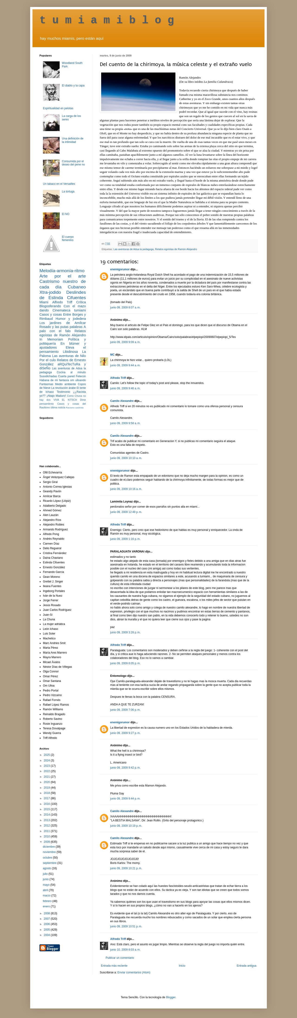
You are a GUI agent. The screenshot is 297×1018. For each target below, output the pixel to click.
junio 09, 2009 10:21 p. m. (126, 868)
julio (45, 874)
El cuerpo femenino (68, 238)
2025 (47, 755)
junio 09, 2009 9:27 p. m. (125, 733)
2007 (47, 918)
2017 (47, 798)
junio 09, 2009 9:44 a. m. (125, 365)
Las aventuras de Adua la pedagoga (133, 249)
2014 (47, 814)
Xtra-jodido (50, 292)
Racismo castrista (75, 407)
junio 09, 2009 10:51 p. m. (126, 926)
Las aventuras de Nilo (69, 356)
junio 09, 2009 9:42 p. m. (125, 767)
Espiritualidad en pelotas (58, 108)
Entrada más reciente (114, 965)
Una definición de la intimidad (73, 140)
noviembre (49, 852)
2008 (47, 913)
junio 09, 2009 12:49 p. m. (126, 512)
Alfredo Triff (118, 378)
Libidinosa (70, 352)
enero (47, 906)
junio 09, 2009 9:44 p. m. (125, 798)
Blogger (170, 997)
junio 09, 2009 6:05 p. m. (125, 663)
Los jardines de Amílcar (62, 323)
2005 (47, 929)
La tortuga (68, 191)
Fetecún (81, 376)
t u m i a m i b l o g (106, 20)
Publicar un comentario (120, 957)
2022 (47, 771)
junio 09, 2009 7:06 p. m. (125, 709)
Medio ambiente (65, 384)
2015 (47, 809)
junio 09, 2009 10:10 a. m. (126, 458)
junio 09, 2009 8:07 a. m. (125, 307)
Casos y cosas (50, 314)
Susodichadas (48, 376)
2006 (47, 924)
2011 (47, 831)
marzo (47, 895)
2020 (47, 782)
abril (46, 890)
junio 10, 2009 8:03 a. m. (125, 949)
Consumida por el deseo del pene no (73, 163)
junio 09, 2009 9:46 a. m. (125, 388)
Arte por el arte (62, 276)
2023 (47, 765)
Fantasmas (46, 384)
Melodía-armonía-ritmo (61, 270)
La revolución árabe (63, 388)
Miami (43, 302)
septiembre (50, 863)
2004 (47, 935)
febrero (47, 901)
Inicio (182, 965)
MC (112, 354)
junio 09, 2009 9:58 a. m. (125, 423)
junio (46, 879)
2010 (47, 836)
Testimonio (63, 391)
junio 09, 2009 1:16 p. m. (125, 539)
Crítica (81, 302)
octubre (48, 857)
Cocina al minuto (71, 372)
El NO (65, 214)
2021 (47, 776)
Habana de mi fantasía (54, 380)
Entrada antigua (246, 965)
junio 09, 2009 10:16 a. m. (126, 489)
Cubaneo (77, 286)
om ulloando (78, 380)
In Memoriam (51, 339)
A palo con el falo (62, 329)
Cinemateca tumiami (69, 310)
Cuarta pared (66, 376)
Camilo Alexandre (122, 401)
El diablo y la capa (73, 85)
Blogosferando (50, 306)
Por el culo (47, 360)
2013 (47, 820)
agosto (47, 868)
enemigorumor (120, 269)
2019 (47, 787)
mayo (46, 884)
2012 (47, 825)
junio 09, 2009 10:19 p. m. (126, 825)
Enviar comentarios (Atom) (133, 972)
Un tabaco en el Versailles (59, 183)
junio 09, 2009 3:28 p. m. (125, 632)
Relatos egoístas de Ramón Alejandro (176, 249)
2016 (47, 804)
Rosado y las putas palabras (60, 327)
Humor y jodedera (71, 319)
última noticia (58, 407)
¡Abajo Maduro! (56, 395)
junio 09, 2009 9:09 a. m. (125, 342)
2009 (47, 841)
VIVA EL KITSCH (65, 399)
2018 (47, 793)
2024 (47, 760)
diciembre (49, 846)
